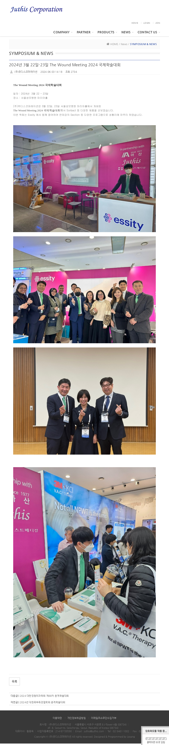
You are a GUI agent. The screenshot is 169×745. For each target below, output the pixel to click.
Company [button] (62, 33)
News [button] (127, 33)
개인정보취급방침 (76, 719)
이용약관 (57, 719)
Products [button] (107, 33)
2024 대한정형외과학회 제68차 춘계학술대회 (44, 697)
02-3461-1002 (121, 732)
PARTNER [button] (85, 33)
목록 (14, 683)
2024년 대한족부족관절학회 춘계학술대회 (42, 703)
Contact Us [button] (149, 33)
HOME (134, 24)
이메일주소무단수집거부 (103, 719)
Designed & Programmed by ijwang (114, 738)
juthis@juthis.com (94, 732)
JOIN (157, 24)
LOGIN (146, 24)
